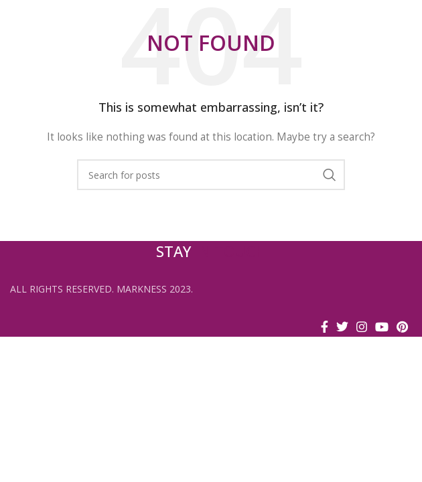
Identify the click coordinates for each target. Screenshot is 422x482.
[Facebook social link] (324, 327)
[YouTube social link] (382, 327)
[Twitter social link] (342, 327)
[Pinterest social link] (402, 327)
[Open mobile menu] (405, 20)
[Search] (211, 174)
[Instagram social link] (361, 327)
